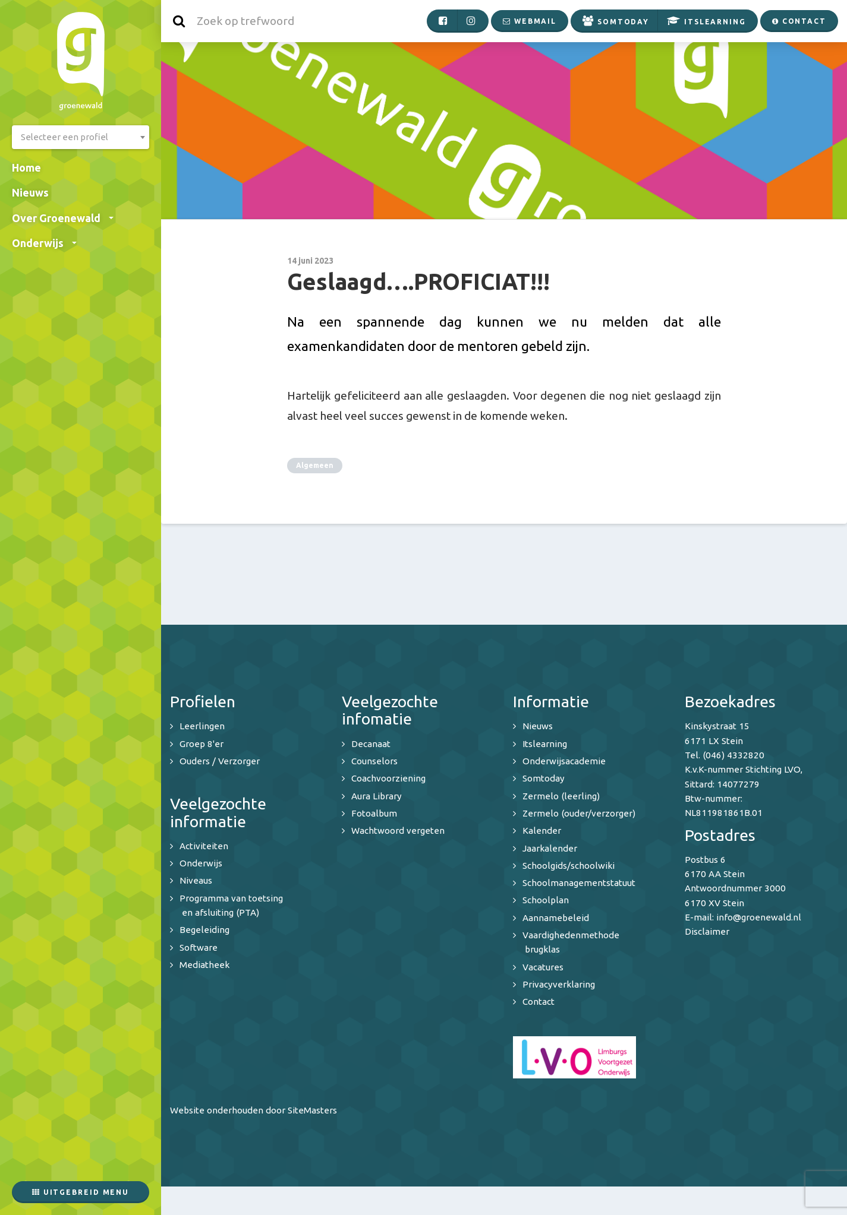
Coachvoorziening (388, 778)
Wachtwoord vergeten (398, 830)
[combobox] (80, 137)
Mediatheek (204, 965)
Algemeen (314, 465)
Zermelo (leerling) (561, 796)
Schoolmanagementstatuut (578, 883)
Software (199, 947)
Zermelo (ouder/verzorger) (578, 813)
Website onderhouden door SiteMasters (253, 1110)
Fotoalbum (374, 813)
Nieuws (30, 192)
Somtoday (543, 778)
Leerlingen (202, 726)
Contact (538, 1001)
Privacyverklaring (558, 984)
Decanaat (371, 744)
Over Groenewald (63, 218)
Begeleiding (204, 930)
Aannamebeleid (555, 918)
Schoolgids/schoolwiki (568, 865)
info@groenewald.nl (758, 917)
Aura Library (376, 796)
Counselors (374, 761)
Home (26, 167)
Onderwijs (44, 243)
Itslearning (544, 744)
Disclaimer (707, 931)
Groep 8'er (201, 744)
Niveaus (196, 880)
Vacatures (542, 967)
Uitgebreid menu (80, 1192)
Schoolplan (545, 900)
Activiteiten (204, 846)
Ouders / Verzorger (220, 761)
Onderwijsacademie (564, 761)
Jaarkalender (549, 848)
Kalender (541, 830)
